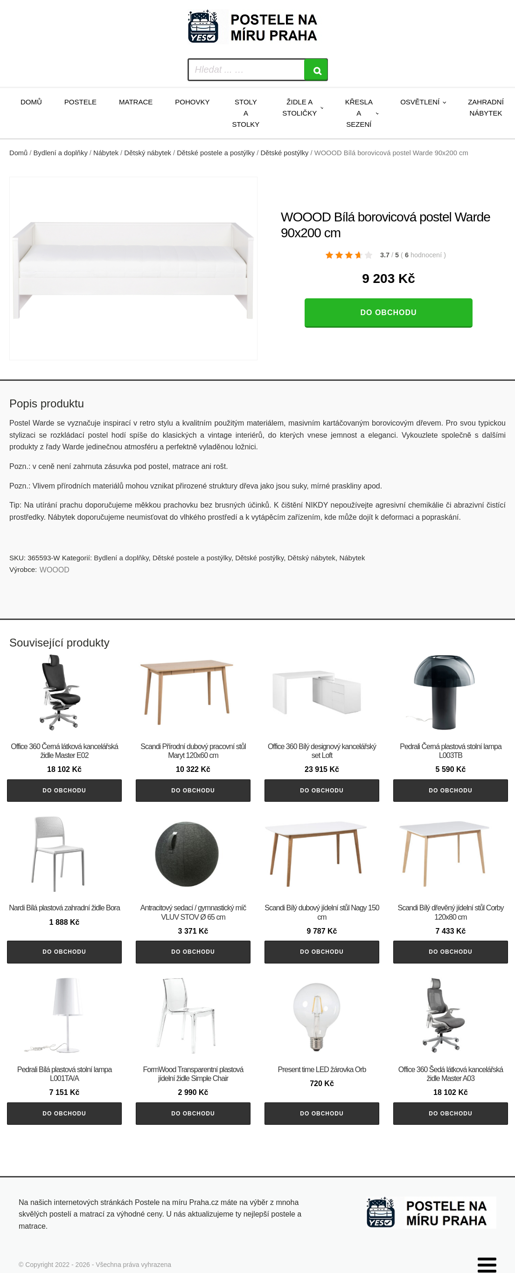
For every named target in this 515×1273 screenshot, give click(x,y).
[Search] (315, 70)
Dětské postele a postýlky (216, 153)
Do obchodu (388, 313)
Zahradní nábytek (486, 107)
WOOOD (55, 570)
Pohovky (192, 102)
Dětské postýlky (284, 153)
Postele (80, 102)
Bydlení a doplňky (61, 153)
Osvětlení (419, 102)
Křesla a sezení (359, 113)
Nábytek (105, 153)
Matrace (136, 102)
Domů (31, 102)
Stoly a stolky (245, 113)
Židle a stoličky (299, 107)
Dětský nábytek (147, 153)
